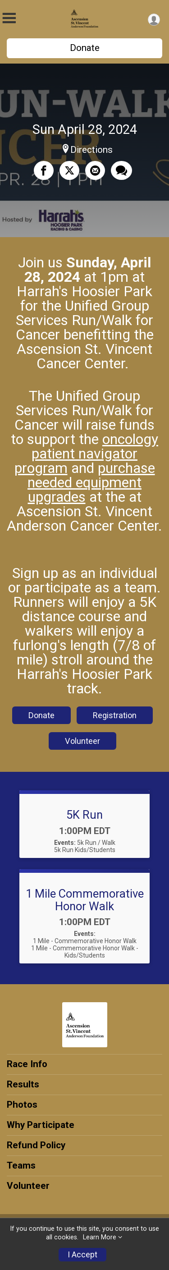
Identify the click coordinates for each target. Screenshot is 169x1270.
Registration (115, 715)
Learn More (99, 1237)
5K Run (84, 814)
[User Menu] (154, 20)
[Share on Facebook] (44, 170)
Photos (22, 1104)
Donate (85, 47)
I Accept (82, 1254)
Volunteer (82, 741)
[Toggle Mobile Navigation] (9, 18)
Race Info (27, 1064)
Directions (91, 149)
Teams (21, 1165)
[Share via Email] (95, 170)
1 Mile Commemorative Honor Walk (85, 900)
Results (23, 1084)
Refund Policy (36, 1145)
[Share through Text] (121, 170)
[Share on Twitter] (69, 170)
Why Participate (40, 1124)
